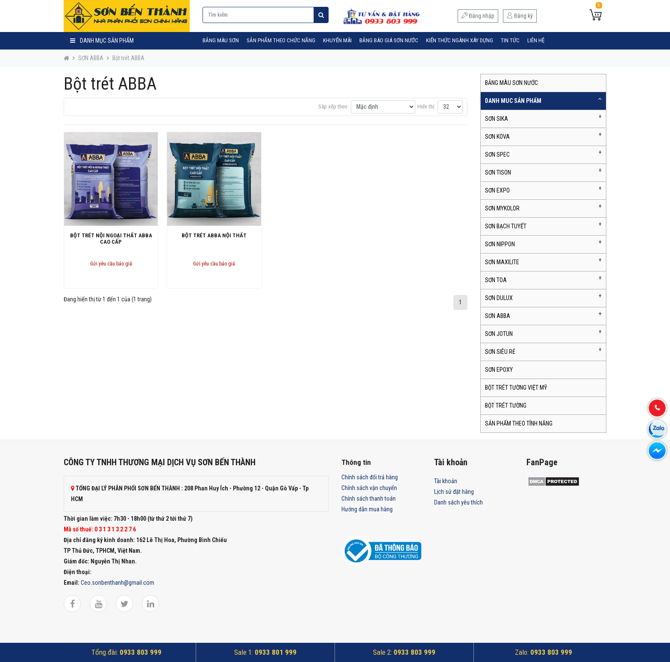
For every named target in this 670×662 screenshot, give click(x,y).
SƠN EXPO (497, 190)
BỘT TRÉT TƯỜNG (505, 405)
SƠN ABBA (90, 58)
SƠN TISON (498, 172)
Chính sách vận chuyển (369, 487)
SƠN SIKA (496, 118)
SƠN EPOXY (499, 369)
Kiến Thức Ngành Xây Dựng (459, 40)
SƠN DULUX (499, 298)
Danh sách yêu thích (458, 502)
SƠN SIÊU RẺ (500, 351)
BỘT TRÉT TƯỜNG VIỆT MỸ (516, 387)
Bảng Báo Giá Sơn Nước (388, 40)
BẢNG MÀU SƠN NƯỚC (511, 82)
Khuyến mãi (337, 40)
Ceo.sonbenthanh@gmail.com (117, 582)
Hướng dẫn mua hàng (367, 509)
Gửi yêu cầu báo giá (111, 264)
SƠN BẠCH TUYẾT (505, 226)
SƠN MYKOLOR (502, 208)
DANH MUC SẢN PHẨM (513, 100)
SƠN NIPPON (500, 244)
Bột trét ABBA (128, 58)
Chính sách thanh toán (368, 498)
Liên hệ (535, 40)
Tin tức (510, 40)
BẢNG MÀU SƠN (221, 40)
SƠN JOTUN (499, 333)
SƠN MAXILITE (502, 262)
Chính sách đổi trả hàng (369, 477)
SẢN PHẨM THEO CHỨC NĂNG (281, 40)
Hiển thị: (426, 106)
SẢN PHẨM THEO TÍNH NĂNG (518, 423)
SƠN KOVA (497, 136)
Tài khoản (445, 481)
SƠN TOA (496, 280)
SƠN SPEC (497, 154)
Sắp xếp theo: (333, 106)
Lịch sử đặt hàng (454, 491)
